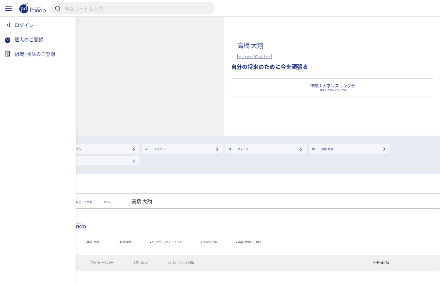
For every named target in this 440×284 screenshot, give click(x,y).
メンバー (179, 207)
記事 (99, 251)
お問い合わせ (204, 276)
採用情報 (178, 251)
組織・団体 (136, 251)
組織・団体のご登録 (350, 251)
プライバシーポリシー (151, 276)
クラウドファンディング (236, 251)
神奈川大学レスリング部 (124, 207)
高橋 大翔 (319, 42)
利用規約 (101, 276)
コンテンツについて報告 (259, 276)
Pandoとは (296, 251)
